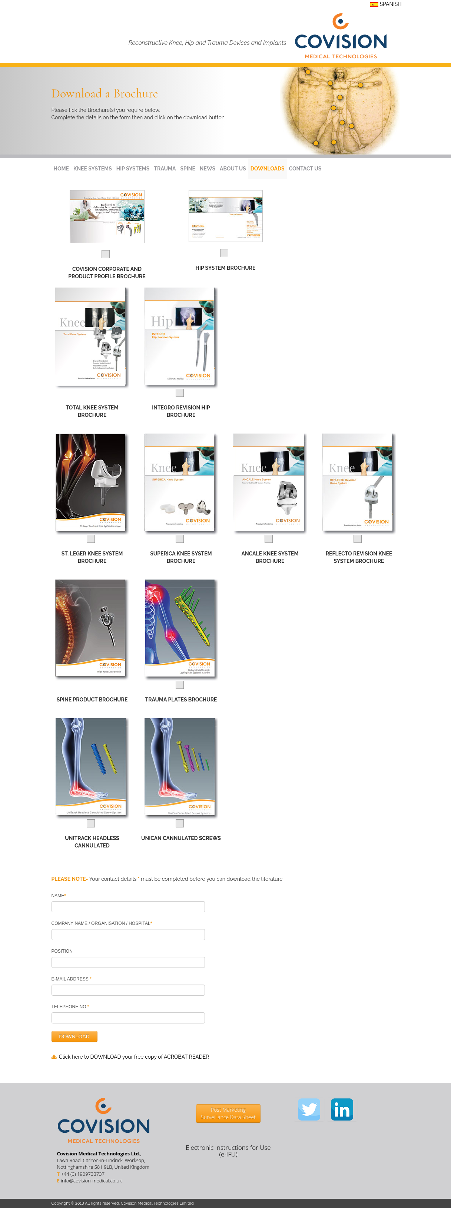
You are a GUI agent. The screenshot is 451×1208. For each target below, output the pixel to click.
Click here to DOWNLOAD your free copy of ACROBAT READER (134, 1057)
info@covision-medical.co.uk (91, 1180)
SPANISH (386, 4)
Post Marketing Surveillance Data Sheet (228, 1113)
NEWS (207, 169)
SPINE (187, 169)
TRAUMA (165, 169)
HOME (61, 169)
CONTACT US (305, 169)
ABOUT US (233, 169)
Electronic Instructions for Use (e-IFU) (228, 1150)
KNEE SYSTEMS (92, 169)
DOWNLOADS (268, 169)
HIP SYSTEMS (133, 169)
